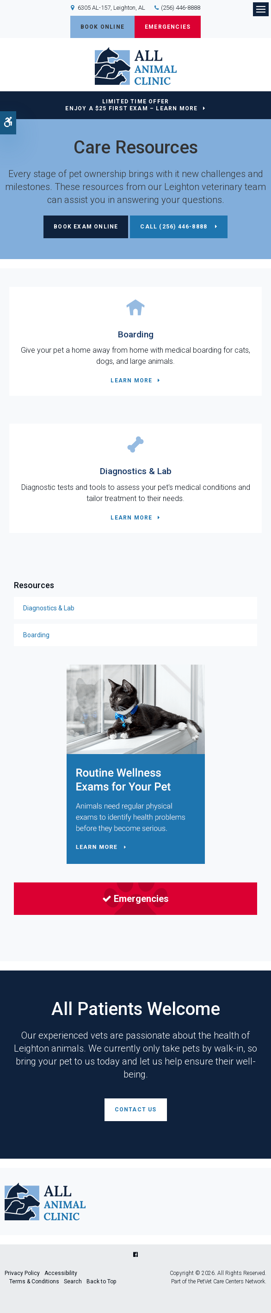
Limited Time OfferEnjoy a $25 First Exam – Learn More (131, 105)
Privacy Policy (22, 1273)
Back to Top (101, 1281)
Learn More (131, 380)
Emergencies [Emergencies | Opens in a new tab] (135, 898)
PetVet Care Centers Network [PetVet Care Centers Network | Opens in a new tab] (231, 1281)
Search (73, 1281)
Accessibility (60, 1273)
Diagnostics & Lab (136, 471)
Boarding (136, 334)
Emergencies (168, 27)
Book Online (102, 27)
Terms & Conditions (34, 1281)
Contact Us (136, 1109)
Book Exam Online (86, 226)
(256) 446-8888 (180, 7)
